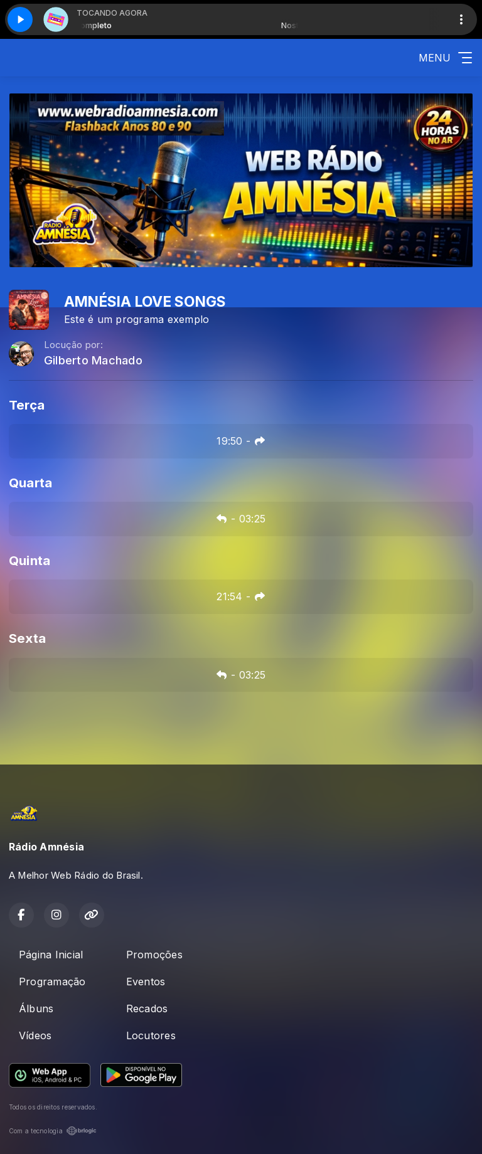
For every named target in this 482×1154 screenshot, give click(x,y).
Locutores (151, 1035)
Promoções (154, 954)
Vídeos (35, 1035)
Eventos (146, 981)
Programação (52, 981)
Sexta (27, 638)
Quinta (29, 560)
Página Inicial (51, 954)
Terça (27, 405)
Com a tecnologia (53, 1130)
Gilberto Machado (93, 360)
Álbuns (36, 1008)
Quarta (30, 482)
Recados (147, 1008)
